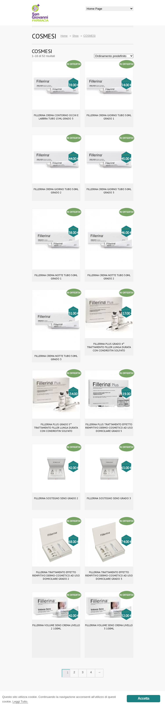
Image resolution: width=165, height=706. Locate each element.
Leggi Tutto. (20, 701)
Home (64, 35)
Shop (76, 35)
